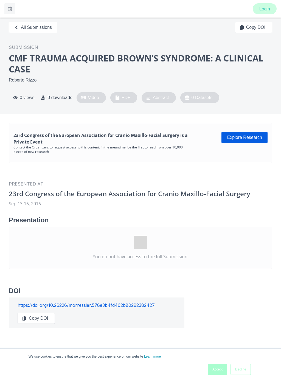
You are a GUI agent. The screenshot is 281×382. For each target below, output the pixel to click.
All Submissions (33, 27)
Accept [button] (217, 369)
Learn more (152, 356)
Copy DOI (252, 27)
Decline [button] (240, 369)
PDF (122, 97)
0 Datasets (199, 97)
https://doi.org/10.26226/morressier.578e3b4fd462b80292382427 (86, 305)
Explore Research (244, 137)
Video (90, 97)
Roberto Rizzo (22, 80)
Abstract (157, 97)
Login (264, 9)
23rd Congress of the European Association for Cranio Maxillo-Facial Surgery (129, 193)
